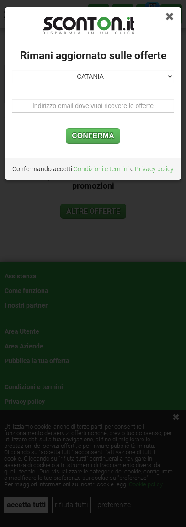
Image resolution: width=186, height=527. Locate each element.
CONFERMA (93, 136)
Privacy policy (154, 169)
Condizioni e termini (101, 169)
